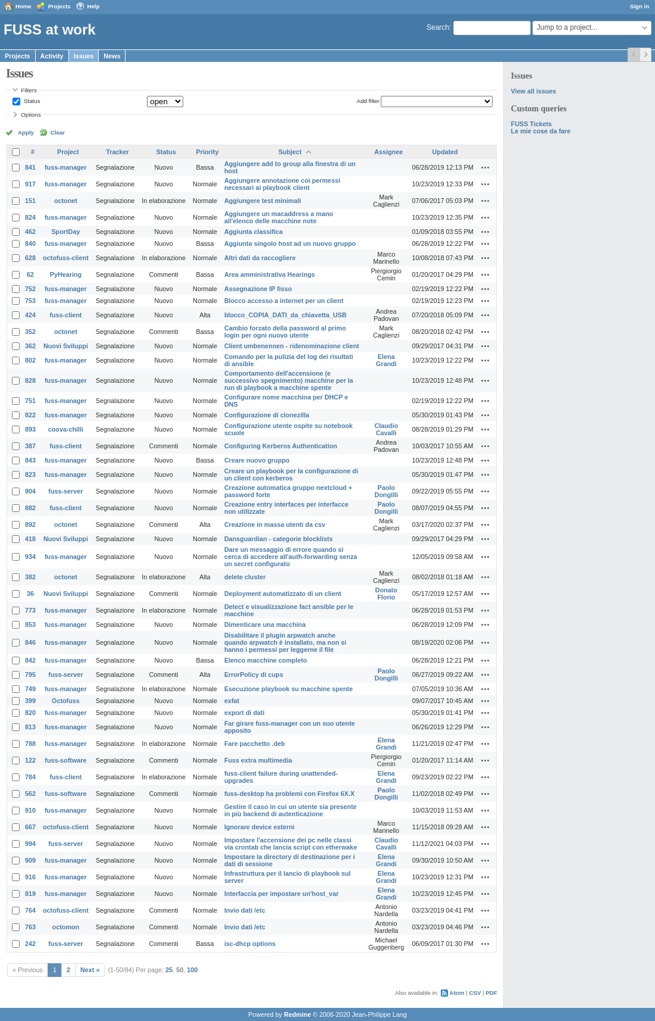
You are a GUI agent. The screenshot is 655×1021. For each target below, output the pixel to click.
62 (30, 274)
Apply (26, 132)
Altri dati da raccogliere (260, 257)
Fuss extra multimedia (258, 760)
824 (30, 217)
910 (30, 810)
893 (30, 429)
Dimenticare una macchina (265, 624)
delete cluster (245, 576)
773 (30, 610)
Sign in (639, 6)
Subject (290, 151)
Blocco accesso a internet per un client (283, 300)
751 (30, 400)
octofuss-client (66, 257)
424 (30, 315)
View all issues (533, 91)
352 (30, 331)
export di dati (244, 712)
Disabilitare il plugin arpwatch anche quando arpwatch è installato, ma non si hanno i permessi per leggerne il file (285, 642)
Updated (445, 151)
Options (31, 114)
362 (30, 345)
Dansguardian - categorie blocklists (278, 538)
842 (30, 660)
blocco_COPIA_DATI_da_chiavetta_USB (285, 315)
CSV (475, 992)
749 (30, 688)
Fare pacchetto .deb (254, 743)
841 (30, 167)
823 (30, 474)
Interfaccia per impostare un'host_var (281, 893)
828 (30, 380)
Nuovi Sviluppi (65, 345)
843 (30, 460)
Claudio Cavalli (386, 429)
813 (30, 726)
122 (30, 760)
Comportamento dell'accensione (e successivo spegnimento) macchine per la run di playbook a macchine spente (288, 380)
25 (169, 969)
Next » (89, 969)
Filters (28, 90)
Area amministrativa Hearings (269, 274)
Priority (207, 151)
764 (30, 910)
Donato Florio (386, 593)
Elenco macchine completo (265, 660)
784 (30, 776)
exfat (231, 700)
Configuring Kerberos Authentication (280, 445)
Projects (59, 6)
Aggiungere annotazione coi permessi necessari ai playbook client (282, 184)
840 (30, 243)
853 (30, 624)
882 (30, 507)
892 (30, 524)
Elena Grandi (386, 360)
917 (30, 184)
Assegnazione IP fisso (258, 288)
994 (30, 843)
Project (68, 151)
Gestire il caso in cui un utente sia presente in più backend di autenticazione (290, 810)
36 (30, 593)
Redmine (297, 1014)
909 (30, 860)
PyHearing (66, 274)
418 (30, 538)
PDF (491, 992)
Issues (84, 56)
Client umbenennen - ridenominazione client (291, 345)
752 (30, 288)
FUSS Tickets (531, 123)
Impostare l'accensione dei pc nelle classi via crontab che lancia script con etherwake (290, 843)
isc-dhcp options (249, 943)
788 (30, 743)
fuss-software (65, 760)
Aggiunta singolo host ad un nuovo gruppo (290, 243)
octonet (65, 200)
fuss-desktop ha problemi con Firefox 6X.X (289, 793)
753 (30, 300)
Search (438, 27)
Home (23, 6)
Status (31, 101)
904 (30, 491)
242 (30, 943)
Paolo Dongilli (386, 491)
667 (30, 826)
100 (192, 969)
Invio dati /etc (244, 910)
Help (93, 6)
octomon (66, 927)
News (112, 56)
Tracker (117, 151)
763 (30, 927)
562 (30, 793)
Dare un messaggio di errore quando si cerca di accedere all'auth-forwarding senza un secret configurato (290, 556)
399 (30, 700)
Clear (58, 132)
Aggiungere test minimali (262, 200)
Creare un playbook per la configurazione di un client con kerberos (291, 474)
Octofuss (66, 700)
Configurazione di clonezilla (266, 415)
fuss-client (65, 315)
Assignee (388, 151)
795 (30, 674)
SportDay (65, 231)
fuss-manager (66, 167)
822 (30, 415)
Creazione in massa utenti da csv (274, 524)
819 (30, 893)
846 (30, 642)
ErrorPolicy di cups (253, 674)
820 (30, 712)
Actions (485, 167)
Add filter (367, 101)
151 (30, 200)
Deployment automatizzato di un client (282, 593)
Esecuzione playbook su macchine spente (288, 688)
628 (30, 257)
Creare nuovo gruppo (257, 460)
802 (30, 360)
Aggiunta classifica (253, 231)
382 (30, 576)
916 (30, 877)
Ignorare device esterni (259, 826)
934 (30, 556)
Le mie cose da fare (541, 131)
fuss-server (65, 491)
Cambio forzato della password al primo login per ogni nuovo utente (285, 331)
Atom (457, 992)
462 (30, 231)
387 (30, 445)
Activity (52, 56)
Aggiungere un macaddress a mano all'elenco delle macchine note (278, 217)
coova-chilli (65, 429)
